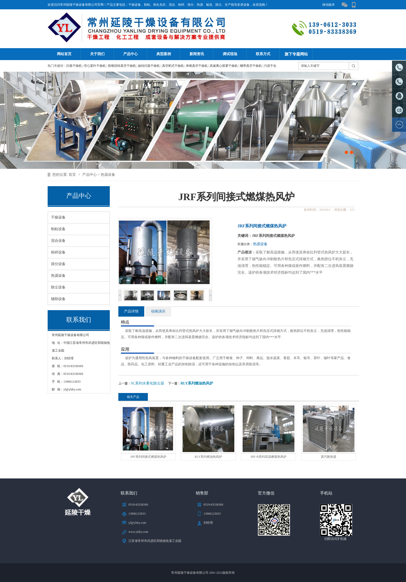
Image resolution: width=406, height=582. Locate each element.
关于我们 (97, 54)
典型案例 (163, 54)
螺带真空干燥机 (251, 66)
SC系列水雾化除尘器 (147, 383)
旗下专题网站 (296, 54)
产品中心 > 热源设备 (98, 175)
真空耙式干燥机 (173, 66)
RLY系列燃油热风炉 (196, 383)
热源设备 (260, 244)
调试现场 (230, 54)
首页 (73, 175)
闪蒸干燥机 (74, 66)
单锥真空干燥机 (197, 66)
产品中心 (130, 54)
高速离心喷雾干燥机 (224, 66)
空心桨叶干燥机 (95, 66)
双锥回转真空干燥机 (122, 66)
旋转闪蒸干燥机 (149, 66)
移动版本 (328, 4)
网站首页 (64, 54)
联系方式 (263, 54)
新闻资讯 (197, 54)
